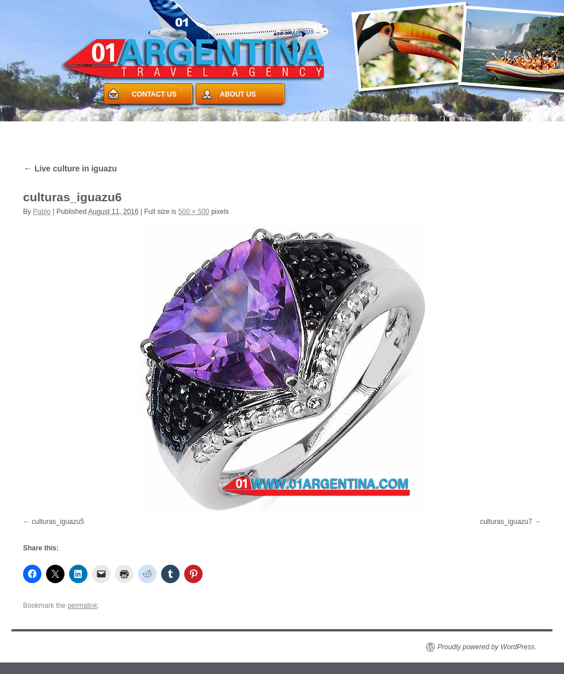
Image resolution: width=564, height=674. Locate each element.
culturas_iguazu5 (58, 522)
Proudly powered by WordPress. (486, 647)
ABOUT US (238, 94)
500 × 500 (193, 212)
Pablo (42, 212)
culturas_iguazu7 (506, 522)
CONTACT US (154, 94)
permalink (82, 606)
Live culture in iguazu (70, 168)
